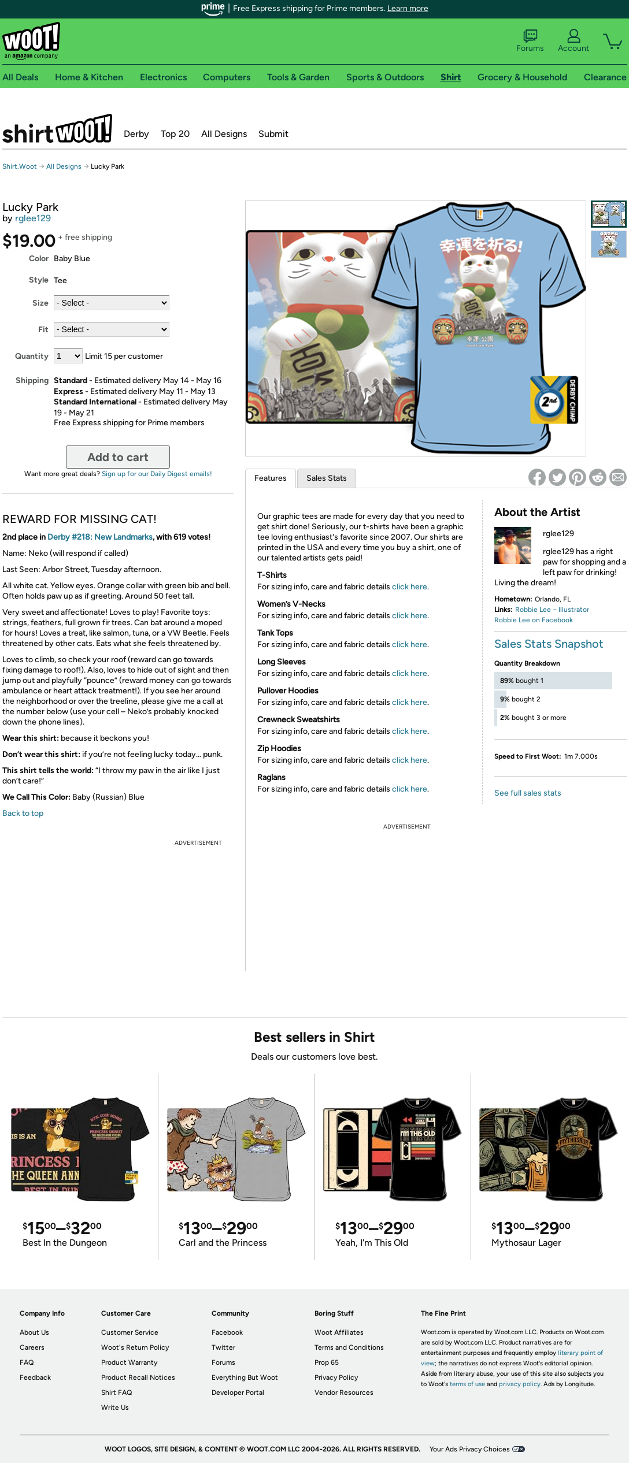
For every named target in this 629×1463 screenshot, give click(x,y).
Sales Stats (326, 478)
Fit (43, 330)
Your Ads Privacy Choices (470, 1449)
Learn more (407, 8)
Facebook (227, 1332)
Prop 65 (326, 1362)
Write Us (115, 1407)
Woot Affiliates (339, 1332)
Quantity (32, 356)
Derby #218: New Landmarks (100, 537)
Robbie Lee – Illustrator (552, 610)
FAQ (27, 1362)
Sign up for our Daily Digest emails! (157, 474)
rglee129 (33, 218)
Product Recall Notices (138, 1377)
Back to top (22, 813)
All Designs (224, 133)
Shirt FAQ (116, 1392)
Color (39, 258)
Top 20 (175, 133)
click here (409, 587)
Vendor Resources (343, 1392)
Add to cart (118, 457)
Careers (32, 1347)
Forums (530, 41)
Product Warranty (129, 1362)
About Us (34, 1332)
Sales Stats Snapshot (549, 644)
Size (40, 303)
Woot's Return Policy (135, 1347)
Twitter (223, 1347)
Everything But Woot (245, 1377)
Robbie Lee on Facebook (533, 620)
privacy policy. (520, 1384)
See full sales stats (527, 793)
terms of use (467, 1384)
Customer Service (129, 1332)
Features (270, 478)
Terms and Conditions (349, 1347)
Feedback (35, 1377)
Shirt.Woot (57, 128)
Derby (136, 133)
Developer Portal (238, 1392)
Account (573, 41)
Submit (273, 133)
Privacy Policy (336, 1377)
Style (39, 280)
